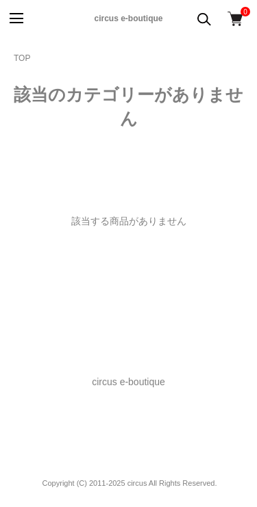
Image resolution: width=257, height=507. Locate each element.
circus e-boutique (128, 18)
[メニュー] (15, 19)
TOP (22, 58)
